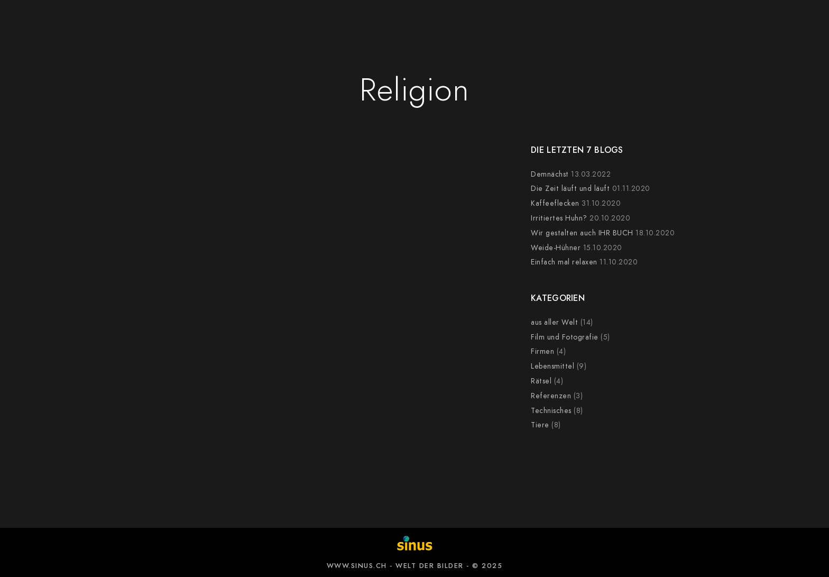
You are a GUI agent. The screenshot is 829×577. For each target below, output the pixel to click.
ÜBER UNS (631, 26)
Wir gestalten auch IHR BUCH (582, 233)
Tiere (540, 425)
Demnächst (550, 174)
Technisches (551, 411)
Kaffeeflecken (555, 203)
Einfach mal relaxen (564, 262)
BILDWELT (277, 26)
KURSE (486, 26)
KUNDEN (344, 26)
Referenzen (551, 396)
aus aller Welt (554, 322)
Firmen (542, 351)
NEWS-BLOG (555, 26)
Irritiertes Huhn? (559, 218)
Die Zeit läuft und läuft (570, 189)
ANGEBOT (208, 26)
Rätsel (541, 381)
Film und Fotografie (564, 337)
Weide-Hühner (556, 248)
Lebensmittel (552, 366)
